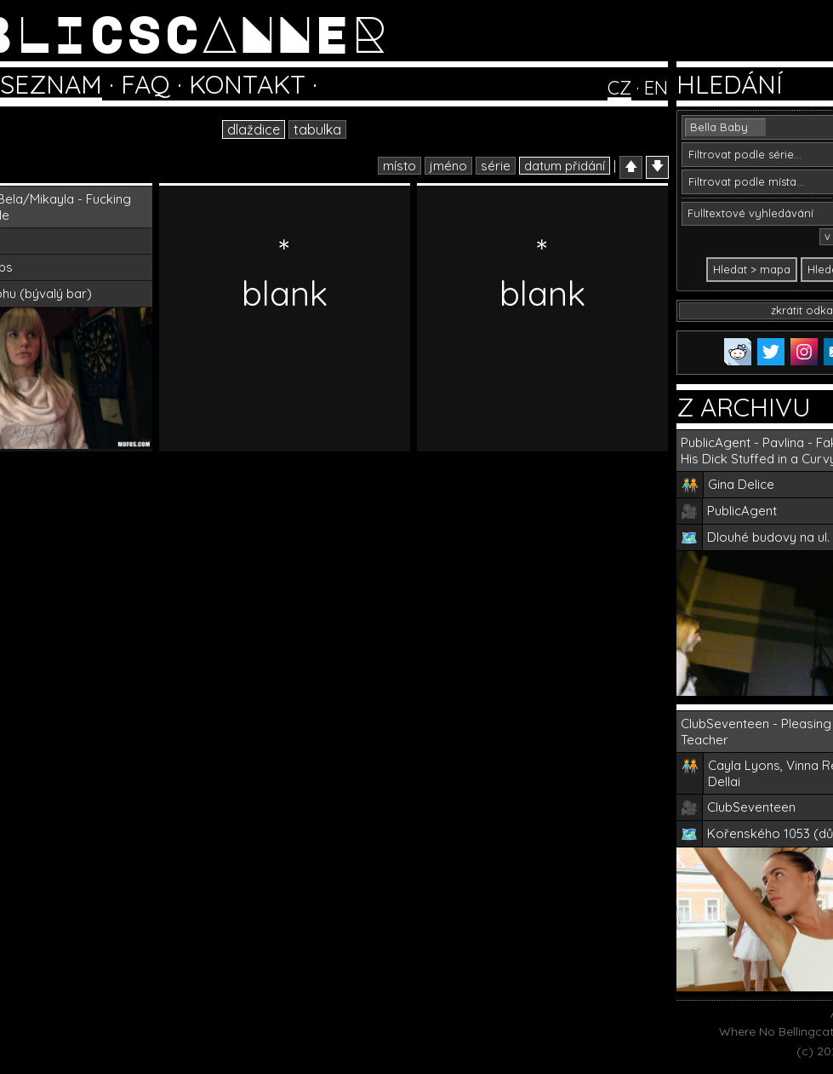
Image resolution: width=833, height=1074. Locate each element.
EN (656, 88)
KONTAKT (247, 84)
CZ (619, 88)
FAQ (145, 84)
